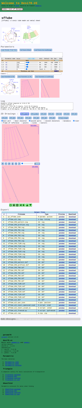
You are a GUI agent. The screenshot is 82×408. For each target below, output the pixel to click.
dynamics (66, 123)
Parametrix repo (12, 365)
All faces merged (63, 120)
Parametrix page (12, 367)
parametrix (38, 5)
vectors (43, 125)
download (72, 219)
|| (12, 166)
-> (19, 166)
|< (9, 166)
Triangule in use (12, 383)
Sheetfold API (11, 395)
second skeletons (52, 123)
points (25, 125)
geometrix (15, 345)
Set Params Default (25, 50)
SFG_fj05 (52, 120)
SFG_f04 (74, 116)
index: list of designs (12, 9)
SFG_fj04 (44, 120)
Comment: (3, 74)
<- (6, 166)
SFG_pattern (24, 116)
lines (34, 125)
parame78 (4, 339)
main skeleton (20, 123)
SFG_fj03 (36, 120)
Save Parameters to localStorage (44, 77)
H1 (6, 63)
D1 (6, 65)
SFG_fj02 (28, 120)
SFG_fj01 (20, 120)
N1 (6, 70)
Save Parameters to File (7, 77)
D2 (6, 68)
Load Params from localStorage (42, 50)
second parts (35, 123)
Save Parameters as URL (25, 77)
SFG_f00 (43, 116)
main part (6, 123)
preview (61, 219)
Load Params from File (8, 50)
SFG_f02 (59, 116)
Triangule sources (13, 382)
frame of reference (10, 125)
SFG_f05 (4, 120)
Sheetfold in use (12, 398)
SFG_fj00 (12, 120)
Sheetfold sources (13, 396)
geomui (26, 345)
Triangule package (13, 378)
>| (16, 166)
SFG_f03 (66, 116)
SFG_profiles (34, 116)
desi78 (17, 5)
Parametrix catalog (13, 369)
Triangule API (11, 380)
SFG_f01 (51, 116)
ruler (76, 123)
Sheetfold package (13, 393)
